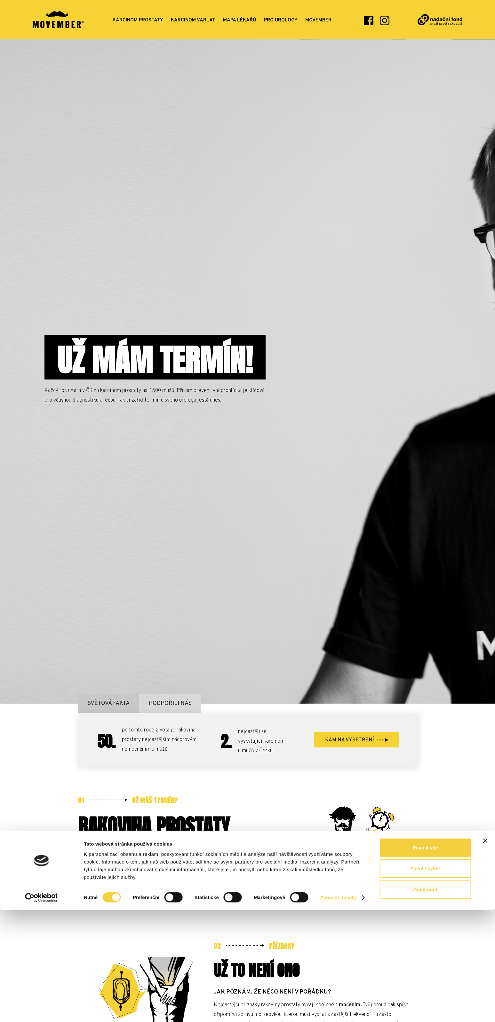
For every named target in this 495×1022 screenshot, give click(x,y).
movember (318, 20)
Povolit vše (425, 959)
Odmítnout (425, 1001)
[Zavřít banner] (485, 952)
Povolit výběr (425, 980)
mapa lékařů (239, 20)
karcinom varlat (193, 20)
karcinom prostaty (138, 20)
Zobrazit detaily (338, 1009)
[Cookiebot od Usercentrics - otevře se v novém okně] (41, 1009)
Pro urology (281, 20)
